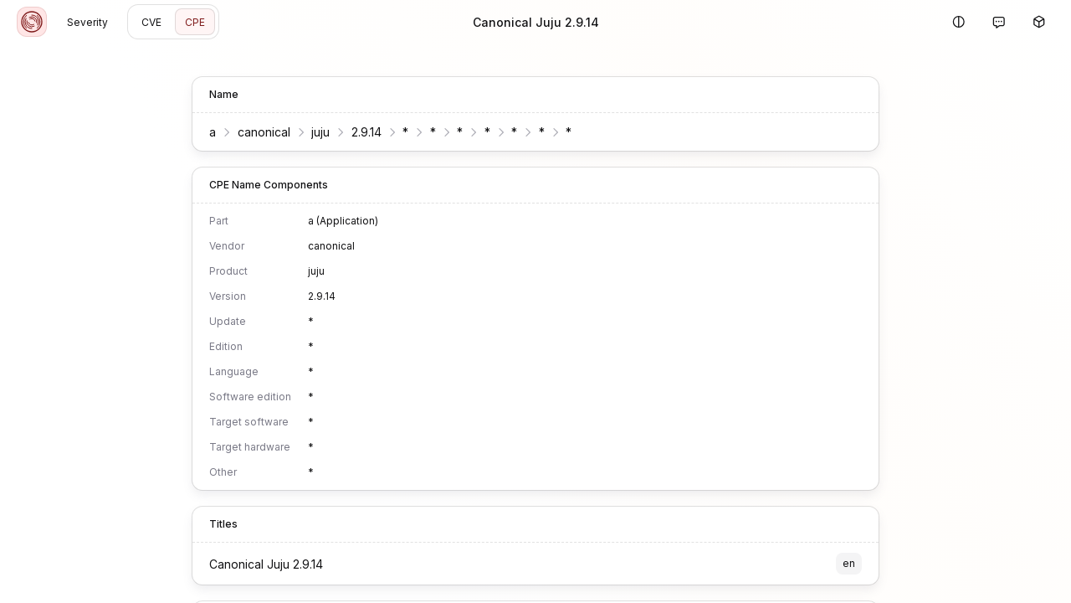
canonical (264, 132)
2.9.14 (366, 132)
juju (320, 132)
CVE (151, 22)
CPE (195, 22)
